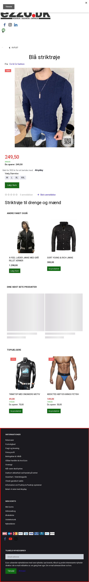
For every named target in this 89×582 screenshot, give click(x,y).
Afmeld (22, 571)
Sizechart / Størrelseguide (16, 477)
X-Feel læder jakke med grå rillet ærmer (24, 259)
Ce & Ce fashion (16, 64)
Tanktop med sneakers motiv (24, 394)
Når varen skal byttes (14, 468)
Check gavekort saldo (14, 481)
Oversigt (8, 464)
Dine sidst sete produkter (22, 287)
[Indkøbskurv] (44, 32)
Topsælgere (14, 350)
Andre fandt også (17, 213)
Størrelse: (12, 173)
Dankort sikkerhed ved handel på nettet (21, 473)
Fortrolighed (10, 444)
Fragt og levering (12, 448)
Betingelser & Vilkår (13, 456)
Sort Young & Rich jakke (60, 257)
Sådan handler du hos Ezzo (16, 460)
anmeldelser (26, 194)
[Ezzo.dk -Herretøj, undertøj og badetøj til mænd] (25, 14)
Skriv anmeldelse (48, 194)
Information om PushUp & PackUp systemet (23, 485)
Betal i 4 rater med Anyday (16, 489)
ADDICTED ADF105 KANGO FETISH (63, 394)
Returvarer (9, 440)
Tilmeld (11, 571)
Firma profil (10, 452)
